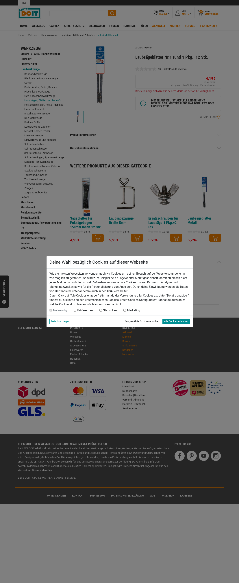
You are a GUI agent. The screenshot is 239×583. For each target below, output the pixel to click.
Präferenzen (85, 310)
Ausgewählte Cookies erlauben (142, 321)
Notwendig (60, 310)
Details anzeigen (60, 321)
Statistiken (110, 310)
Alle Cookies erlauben (176, 321)
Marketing (133, 310)
